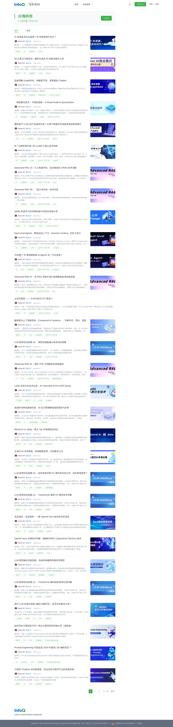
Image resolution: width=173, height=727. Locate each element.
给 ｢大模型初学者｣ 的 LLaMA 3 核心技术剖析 (36, 146)
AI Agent (56, 248)
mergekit (51, 575)
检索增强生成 (57, 378)
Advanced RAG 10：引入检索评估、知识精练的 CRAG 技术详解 (45, 168)
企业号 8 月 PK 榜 (53, 117)
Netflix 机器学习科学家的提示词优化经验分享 (36, 211)
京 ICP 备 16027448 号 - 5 (101, 723)
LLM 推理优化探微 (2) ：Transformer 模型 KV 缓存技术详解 (43, 495)
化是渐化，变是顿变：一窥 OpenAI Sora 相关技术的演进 (41, 517)
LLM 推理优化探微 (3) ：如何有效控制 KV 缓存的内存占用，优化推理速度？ (51, 473)
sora (48, 553)
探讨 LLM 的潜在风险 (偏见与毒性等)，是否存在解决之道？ (43, 604)
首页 (76, 4)
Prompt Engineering (51, 640)
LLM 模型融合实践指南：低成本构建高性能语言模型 (39, 560)
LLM (22, 269)
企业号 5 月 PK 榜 (43, 269)
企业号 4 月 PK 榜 (51, 357)
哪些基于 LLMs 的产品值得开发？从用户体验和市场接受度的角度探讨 (47, 124)
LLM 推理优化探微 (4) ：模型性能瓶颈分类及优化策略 (40, 342)
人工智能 (19, 400)
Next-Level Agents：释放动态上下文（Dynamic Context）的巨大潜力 (47, 233)
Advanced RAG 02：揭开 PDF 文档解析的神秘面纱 (39, 364)
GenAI (48, 73)
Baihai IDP (21, 41)
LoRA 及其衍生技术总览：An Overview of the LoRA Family (42, 386)
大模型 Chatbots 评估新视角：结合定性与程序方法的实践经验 (44, 669)
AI (24, 51)
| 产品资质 (138, 723)
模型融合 (41, 575)
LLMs (40, 51)
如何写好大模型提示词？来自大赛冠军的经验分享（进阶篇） (43, 626)
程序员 (18, 51)
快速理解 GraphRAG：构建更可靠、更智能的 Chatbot (40, 80)
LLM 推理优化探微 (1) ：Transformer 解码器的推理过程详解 (43, 582)
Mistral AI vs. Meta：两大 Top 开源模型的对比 (36, 429)
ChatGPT (24, 662)
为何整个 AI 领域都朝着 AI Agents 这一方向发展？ (38, 255)
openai (31, 531)
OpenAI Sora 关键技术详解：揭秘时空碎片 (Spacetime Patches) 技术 (47, 538)
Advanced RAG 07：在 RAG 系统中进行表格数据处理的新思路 (44, 277)
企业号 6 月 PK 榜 (43, 204)
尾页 (112, 691)
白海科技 (32, 51)
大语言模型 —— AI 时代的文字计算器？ (33, 299)
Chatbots (48, 684)
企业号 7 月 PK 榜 (43, 139)
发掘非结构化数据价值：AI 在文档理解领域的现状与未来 (41, 408)
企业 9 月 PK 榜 (54, 95)
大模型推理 (49, 488)
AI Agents (56, 269)
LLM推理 (48, 597)
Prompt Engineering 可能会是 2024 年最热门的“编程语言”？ (43, 647)
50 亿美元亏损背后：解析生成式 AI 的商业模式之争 (39, 59)
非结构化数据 (33, 422)
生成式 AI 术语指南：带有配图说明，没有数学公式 (38, 451)
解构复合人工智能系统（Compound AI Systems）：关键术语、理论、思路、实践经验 (55, 320)
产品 (17, 139)
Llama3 (55, 160)
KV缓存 (47, 509)
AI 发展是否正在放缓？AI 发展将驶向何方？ (35, 37)
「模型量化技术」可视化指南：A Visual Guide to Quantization (44, 102)
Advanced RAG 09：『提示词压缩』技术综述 (36, 189)
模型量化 (24, 117)
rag (54, 182)
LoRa (40, 400)
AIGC (31, 466)
